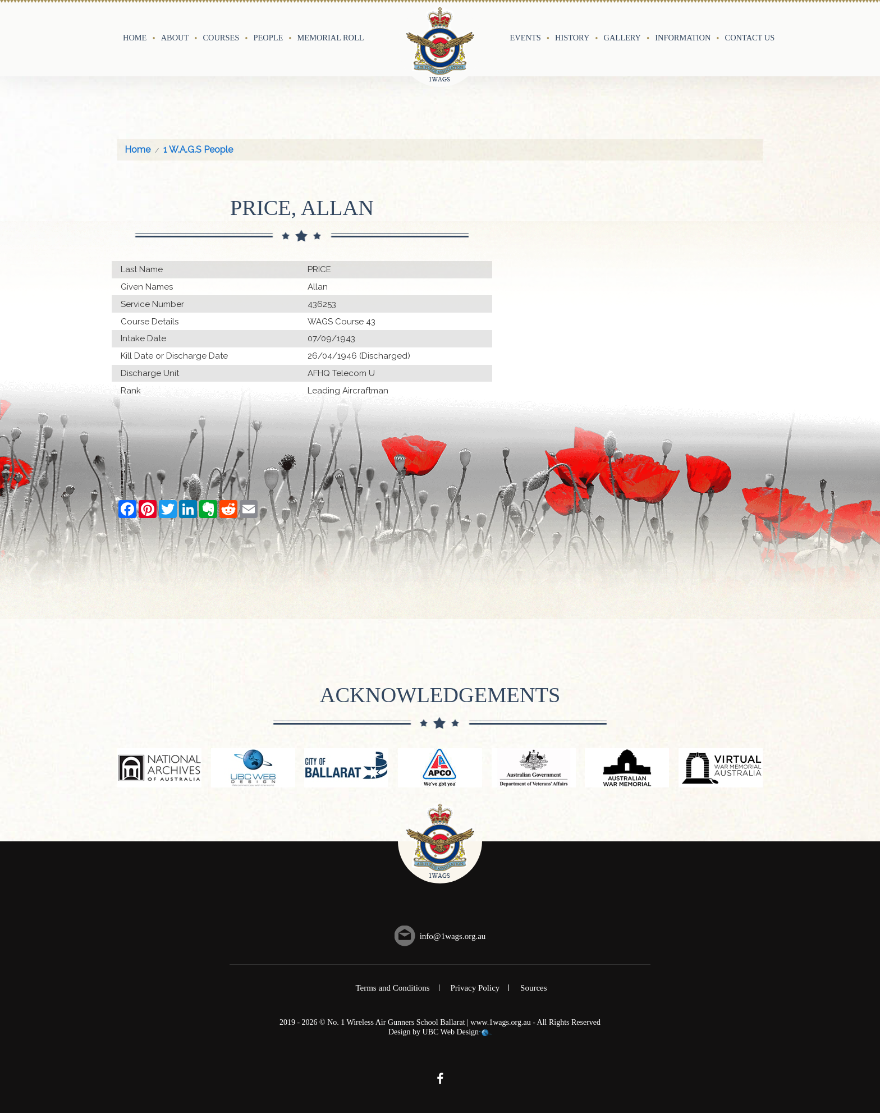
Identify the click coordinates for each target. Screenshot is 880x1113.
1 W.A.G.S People (198, 149)
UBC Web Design (451, 1032)
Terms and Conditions (392, 987)
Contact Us (750, 37)
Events (525, 37)
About (175, 37)
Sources (533, 987)
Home (134, 37)
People (268, 37)
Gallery (622, 37)
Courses (221, 37)
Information (683, 37)
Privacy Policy (474, 987)
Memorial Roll (330, 37)
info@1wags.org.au (453, 936)
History (572, 37)
